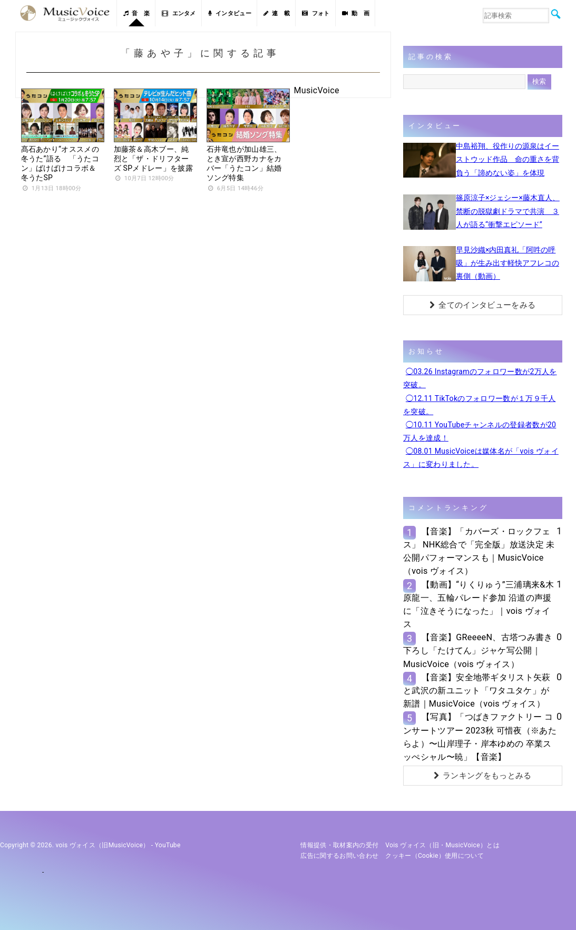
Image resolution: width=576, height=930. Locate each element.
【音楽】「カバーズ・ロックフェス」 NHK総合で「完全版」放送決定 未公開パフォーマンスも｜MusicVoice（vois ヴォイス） (479, 551)
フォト (315, 13)
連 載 (276, 13)
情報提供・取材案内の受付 (339, 845)
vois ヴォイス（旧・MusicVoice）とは (442, 845)
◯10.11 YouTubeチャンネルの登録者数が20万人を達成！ (479, 431)
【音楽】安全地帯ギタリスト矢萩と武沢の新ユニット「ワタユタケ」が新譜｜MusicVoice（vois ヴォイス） (477, 690)
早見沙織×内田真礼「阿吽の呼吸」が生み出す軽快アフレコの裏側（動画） (507, 263)
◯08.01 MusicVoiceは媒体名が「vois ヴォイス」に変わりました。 (481, 457)
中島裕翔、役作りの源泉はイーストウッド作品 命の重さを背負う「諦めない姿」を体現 (507, 159)
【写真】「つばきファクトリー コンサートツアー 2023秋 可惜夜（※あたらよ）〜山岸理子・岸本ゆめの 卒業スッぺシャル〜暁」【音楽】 (480, 737)
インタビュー (229, 13)
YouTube (168, 845)
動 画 (355, 13)
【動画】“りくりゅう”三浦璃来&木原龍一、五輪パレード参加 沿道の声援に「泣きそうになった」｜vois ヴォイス (478, 605)
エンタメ (179, 13)
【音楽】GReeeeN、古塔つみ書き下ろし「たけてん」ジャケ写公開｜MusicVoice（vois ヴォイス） (478, 650)
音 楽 (136, 13)
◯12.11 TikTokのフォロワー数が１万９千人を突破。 (479, 405)
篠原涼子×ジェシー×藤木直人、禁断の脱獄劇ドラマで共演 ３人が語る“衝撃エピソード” (508, 210)
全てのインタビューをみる (482, 305)
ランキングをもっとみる (483, 775)
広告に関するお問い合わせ (339, 855)
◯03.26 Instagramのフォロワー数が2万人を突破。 (480, 378)
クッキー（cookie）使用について (434, 855)
